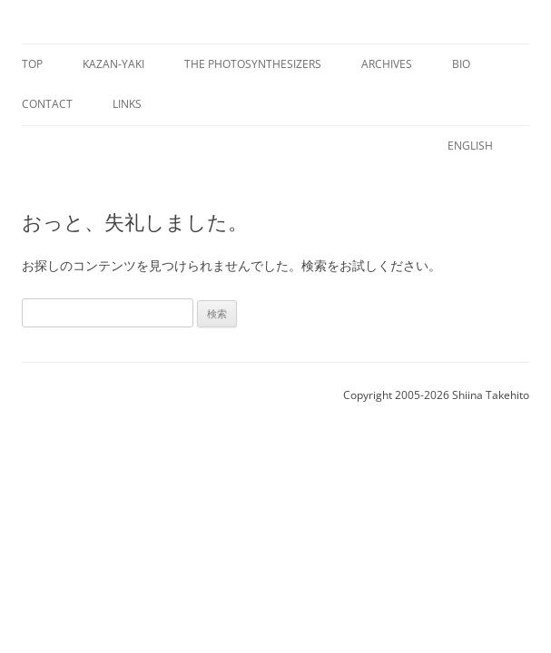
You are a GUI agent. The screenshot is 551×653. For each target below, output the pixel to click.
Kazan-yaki (113, 64)
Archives (386, 64)
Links (127, 104)
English (470, 145)
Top (32, 64)
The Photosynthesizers (252, 64)
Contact (47, 104)
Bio (461, 64)
